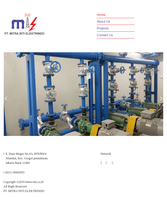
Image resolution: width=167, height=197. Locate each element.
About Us (103, 21)
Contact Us (105, 35)
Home (101, 15)
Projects (103, 28)
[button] (6, 98)
